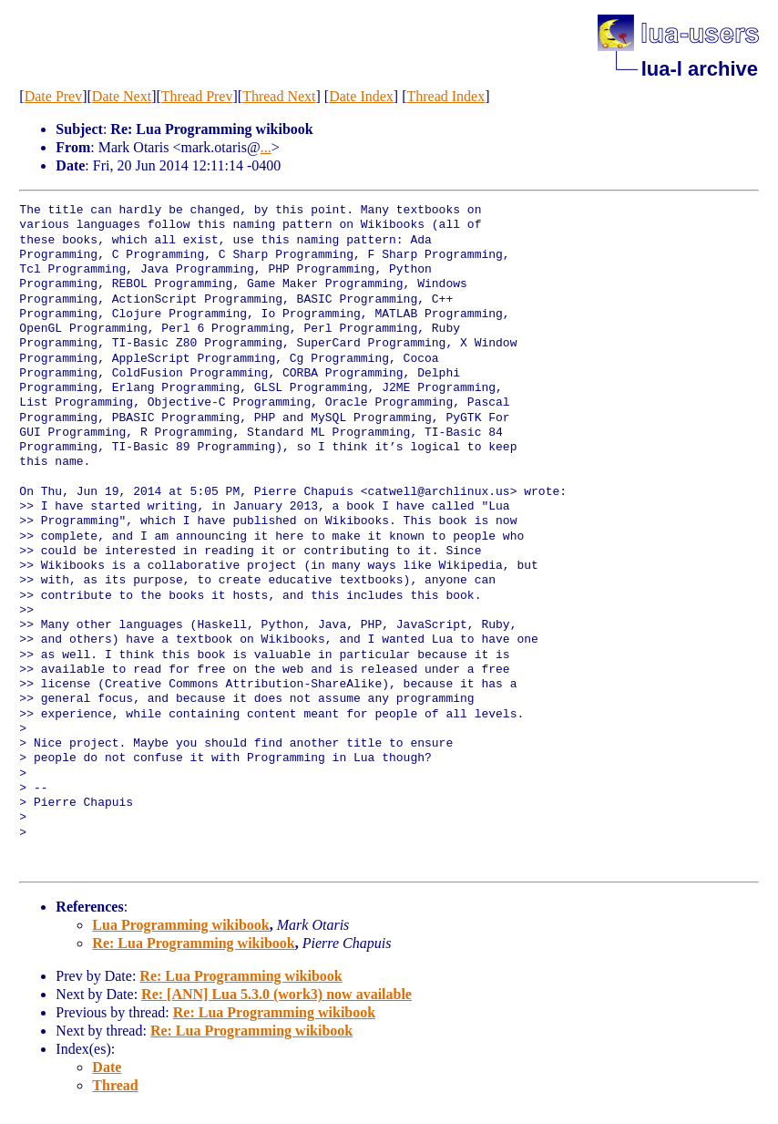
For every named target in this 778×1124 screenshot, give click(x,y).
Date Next (121, 96)
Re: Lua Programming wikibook (193, 943)
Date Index (361, 96)
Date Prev (54, 96)
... (266, 147)
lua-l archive (699, 68)
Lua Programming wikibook (180, 925)
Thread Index (445, 96)
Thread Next (278, 96)
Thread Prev (197, 96)
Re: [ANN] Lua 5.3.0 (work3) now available (276, 994)
